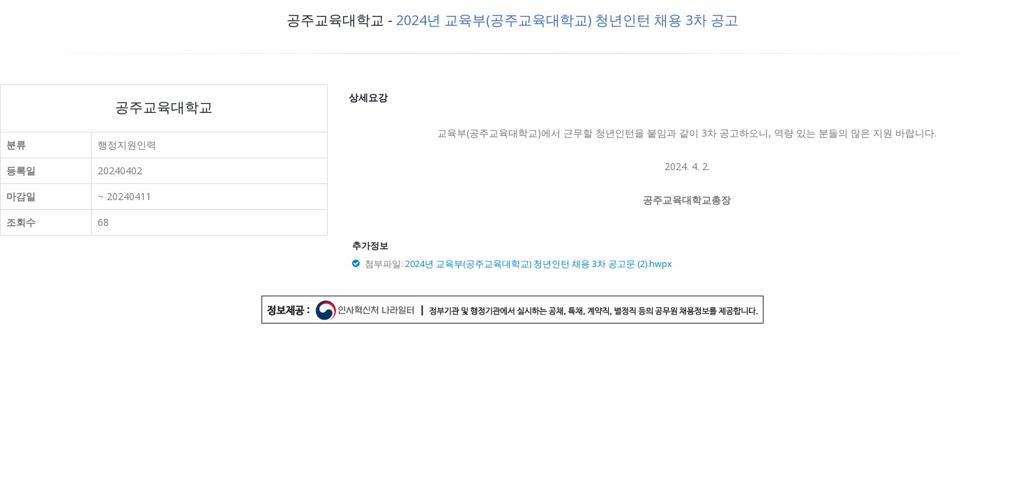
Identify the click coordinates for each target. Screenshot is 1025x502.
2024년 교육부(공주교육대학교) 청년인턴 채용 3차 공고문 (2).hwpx (538, 264)
